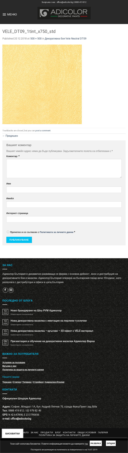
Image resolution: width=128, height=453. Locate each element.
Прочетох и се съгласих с (41, 232)
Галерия (103, 432)
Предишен (10, 135)
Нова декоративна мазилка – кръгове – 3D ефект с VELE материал (52, 330)
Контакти (69, 432)
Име (8, 183)
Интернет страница (17, 213)
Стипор (17, 382)
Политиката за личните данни (56, 232)
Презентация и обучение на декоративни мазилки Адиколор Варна (53, 341)
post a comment (43, 130)
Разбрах (96, 443)
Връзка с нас (9, 366)
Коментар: (13, 156)
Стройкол (38, 382)
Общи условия (86, 432)
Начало (24, 432)
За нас (34, 432)
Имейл (10, 198)
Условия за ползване (13, 362)
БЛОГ (58, 432)
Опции (111, 443)
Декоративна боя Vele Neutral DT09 (65, 38)
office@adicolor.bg (20, 418)
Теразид (6, 382)
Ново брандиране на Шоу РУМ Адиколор (36, 310)
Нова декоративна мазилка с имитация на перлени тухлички (49, 320)
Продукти (46, 432)
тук (86, 443)
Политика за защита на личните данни (23, 369)
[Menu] (4, 14)
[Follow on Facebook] (5, 290)
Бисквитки (12, 433)
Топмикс (27, 382)
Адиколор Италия (54, 382)
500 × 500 (36, 38)
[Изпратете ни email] (11, 290)
